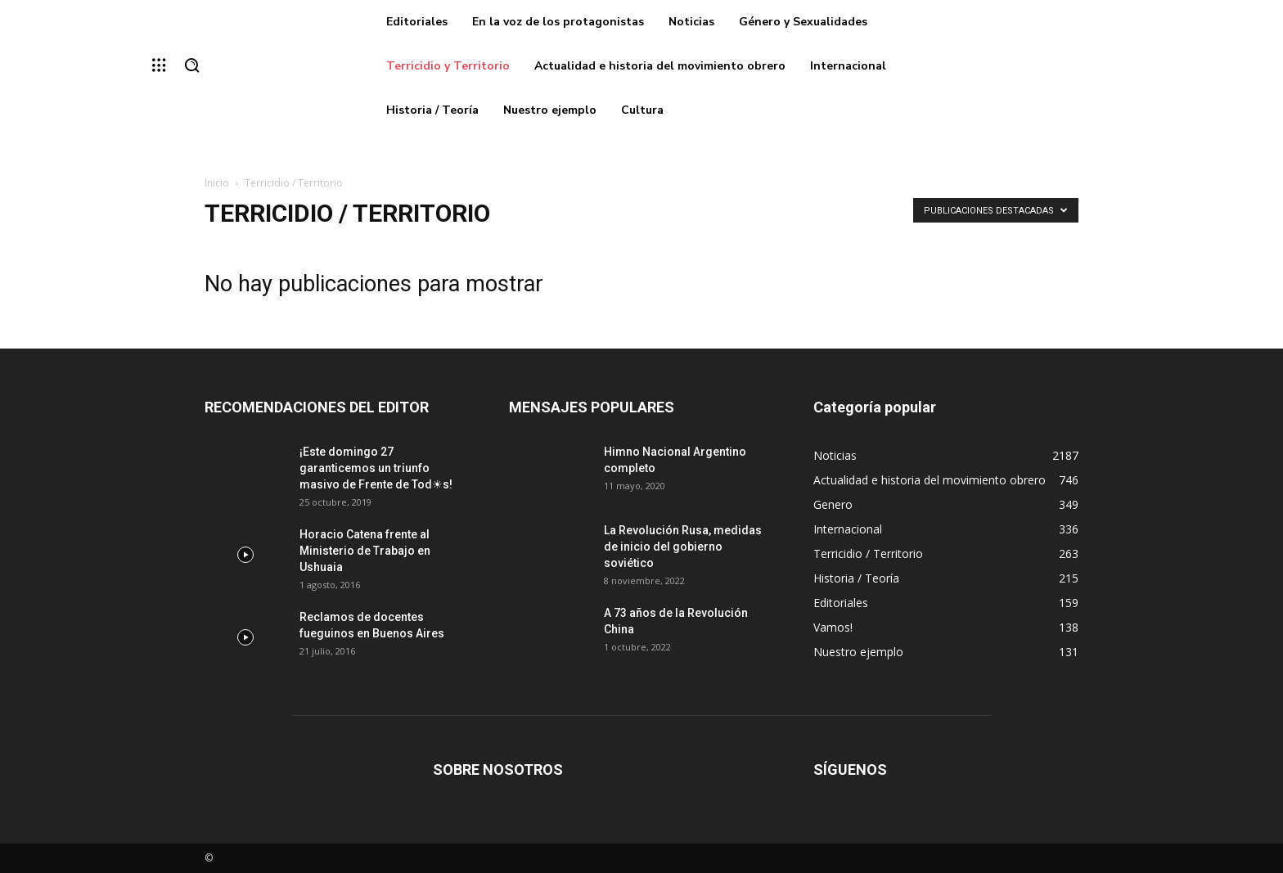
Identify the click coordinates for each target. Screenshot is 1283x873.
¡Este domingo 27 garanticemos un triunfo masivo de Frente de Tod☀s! (375, 468)
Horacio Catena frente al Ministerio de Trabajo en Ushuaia (364, 551)
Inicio (217, 183)
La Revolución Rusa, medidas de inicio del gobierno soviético (683, 546)
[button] (191, 66)
